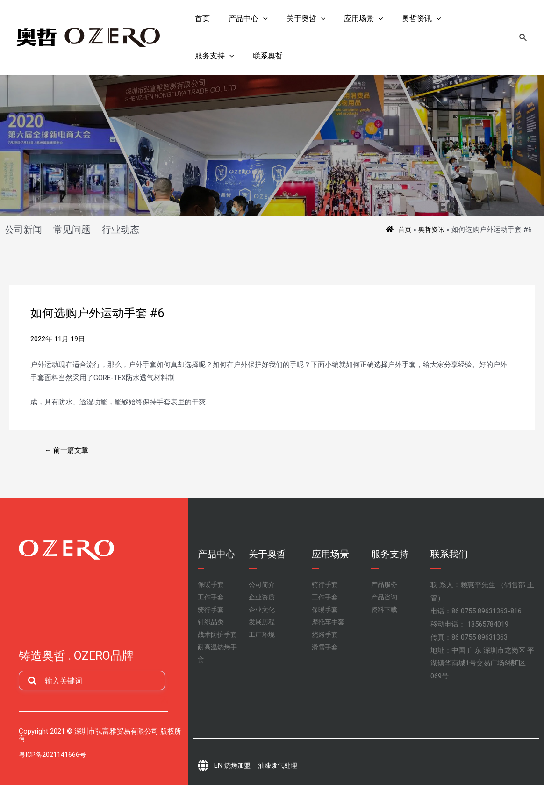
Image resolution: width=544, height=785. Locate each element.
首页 (405, 229)
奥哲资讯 (433, 229)
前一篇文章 (68, 450)
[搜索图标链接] (523, 37)
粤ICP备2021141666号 (53, 754)
